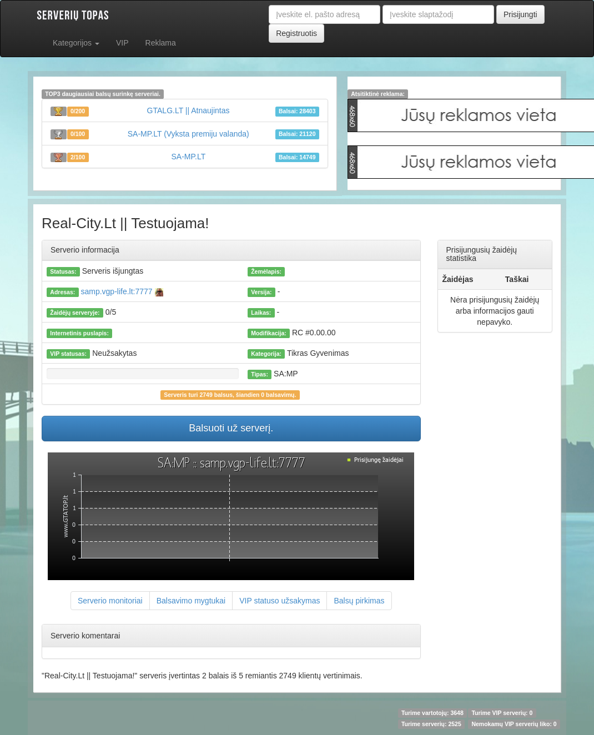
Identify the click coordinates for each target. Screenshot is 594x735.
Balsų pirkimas (359, 600)
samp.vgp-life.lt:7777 (121, 291)
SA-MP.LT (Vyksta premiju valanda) (188, 133)
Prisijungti (520, 14)
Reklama (160, 42)
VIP (122, 42)
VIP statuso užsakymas (279, 600)
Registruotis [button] (296, 33)
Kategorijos (76, 42)
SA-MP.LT (189, 156)
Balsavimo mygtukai (191, 600)
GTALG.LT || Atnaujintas (188, 110)
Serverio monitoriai (110, 600)
